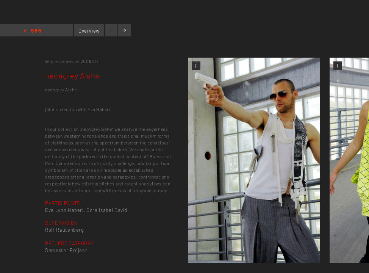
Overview (89, 31)
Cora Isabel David (106, 210)
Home (32, 31)
